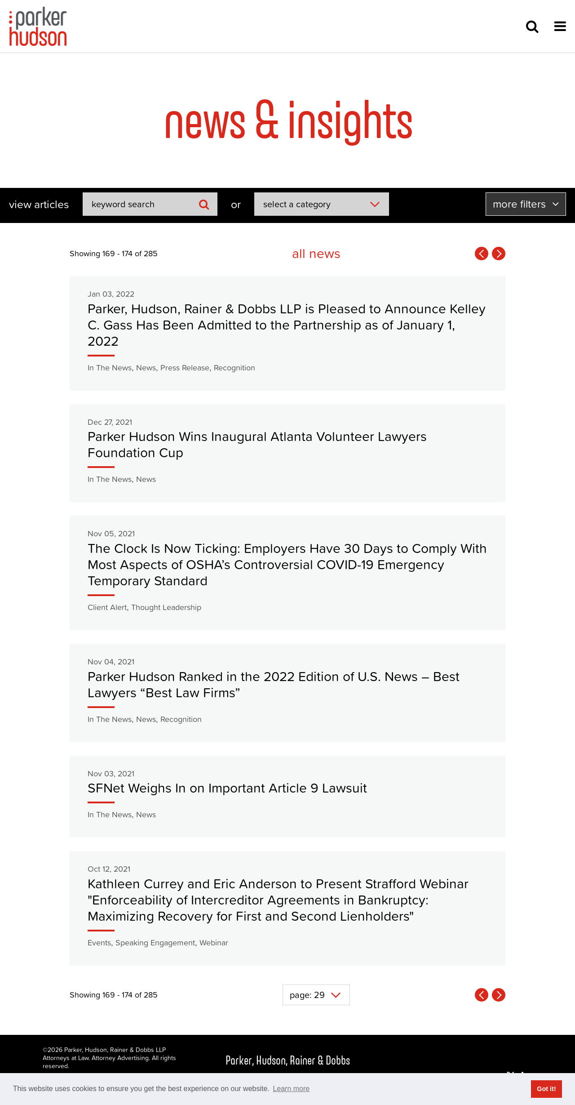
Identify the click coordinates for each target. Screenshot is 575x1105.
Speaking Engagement (155, 942)
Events (99, 942)
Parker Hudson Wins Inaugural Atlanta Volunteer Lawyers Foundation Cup (257, 444)
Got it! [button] (546, 1088)
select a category (297, 204)
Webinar (213, 942)
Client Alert (107, 607)
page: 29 (307, 995)
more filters (526, 204)
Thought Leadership (166, 607)
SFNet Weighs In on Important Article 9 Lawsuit (227, 788)
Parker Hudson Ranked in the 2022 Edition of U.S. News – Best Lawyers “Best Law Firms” (274, 684)
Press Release (184, 367)
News (146, 367)
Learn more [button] (291, 1088)
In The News (110, 367)
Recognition (234, 367)
